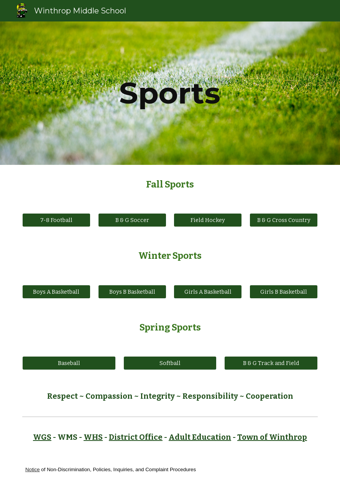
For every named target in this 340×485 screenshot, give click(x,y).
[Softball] (170, 363)
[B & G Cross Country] (283, 220)
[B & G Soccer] (132, 220)
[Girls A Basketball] (207, 292)
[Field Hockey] (207, 220)
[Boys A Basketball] (56, 292)
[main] (170, 93)
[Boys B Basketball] (132, 292)
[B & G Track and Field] (271, 363)
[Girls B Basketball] (283, 292)
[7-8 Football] (56, 220)
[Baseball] (69, 363)
